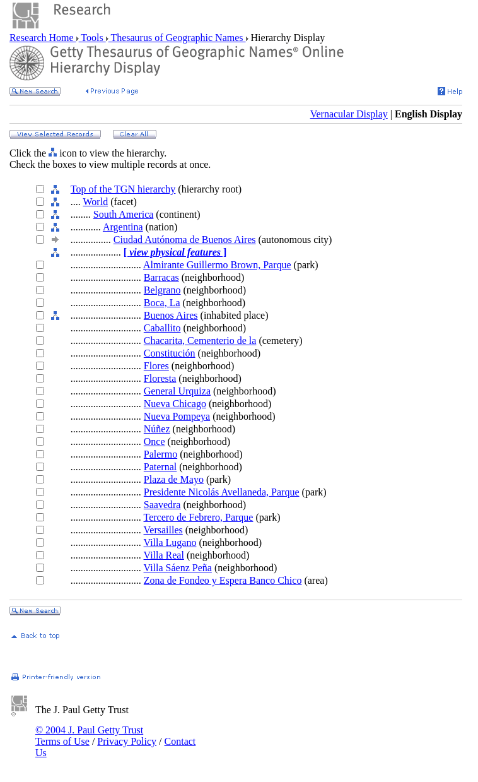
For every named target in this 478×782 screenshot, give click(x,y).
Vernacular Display (349, 114)
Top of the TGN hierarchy (123, 189)
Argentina (123, 227)
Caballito (162, 328)
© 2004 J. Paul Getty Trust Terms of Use (89, 736)
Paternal (160, 466)
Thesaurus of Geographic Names (177, 37)
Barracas (161, 277)
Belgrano (162, 290)
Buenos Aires (171, 315)
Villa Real (164, 555)
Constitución (169, 353)
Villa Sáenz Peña (178, 567)
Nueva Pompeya (177, 416)
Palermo (160, 454)
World (95, 201)
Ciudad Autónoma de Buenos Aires (185, 239)
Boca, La (162, 302)
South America (123, 214)
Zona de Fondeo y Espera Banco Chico (223, 580)
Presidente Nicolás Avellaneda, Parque (222, 492)
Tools (92, 37)
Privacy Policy (126, 741)
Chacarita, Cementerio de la (200, 340)
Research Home (42, 37)
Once (154, 441)
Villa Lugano (170, 542)
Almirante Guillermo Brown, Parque (217, 264)
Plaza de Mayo (174, 479)
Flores (156, 365)
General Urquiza (177, 391)
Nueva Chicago (175, 403)
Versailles (163, 529)
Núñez (157, 429)
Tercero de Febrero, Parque (199, 517)
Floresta (160, 378)
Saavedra (162, 504)
